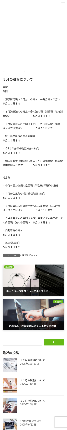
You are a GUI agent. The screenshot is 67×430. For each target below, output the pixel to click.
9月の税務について (30, 421)
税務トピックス (29, 255)
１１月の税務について (32, 380)
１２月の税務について (32, 360)
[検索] (54, 342)
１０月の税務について (32, 401)
